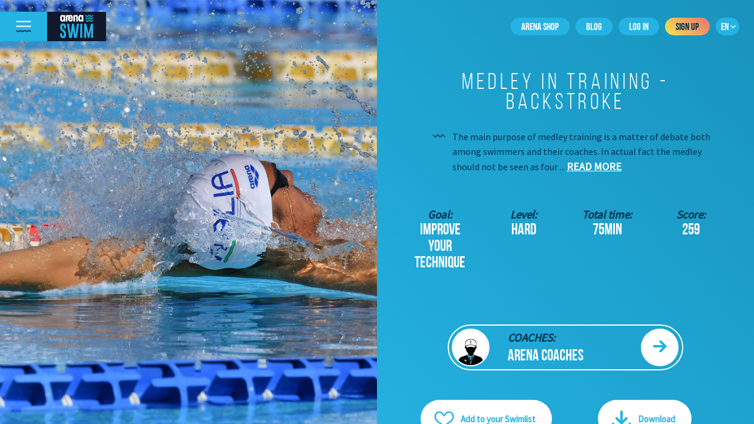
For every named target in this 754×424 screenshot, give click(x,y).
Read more (594, 166)
